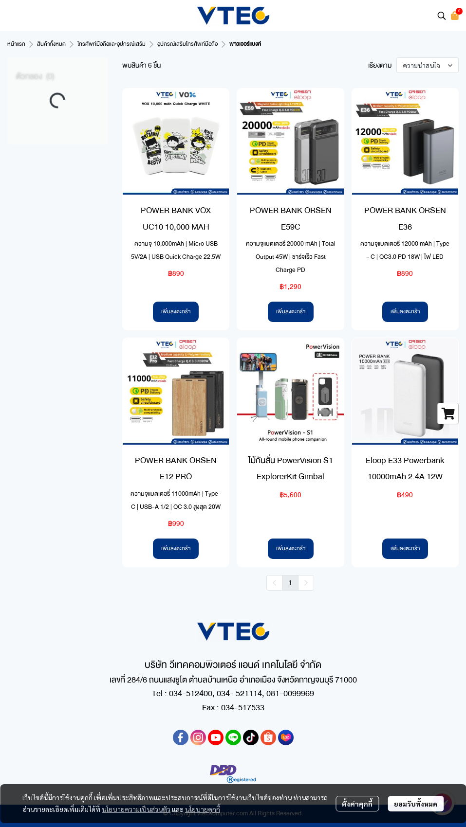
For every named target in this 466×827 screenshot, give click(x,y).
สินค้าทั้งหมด (51, 44)
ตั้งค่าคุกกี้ (357, 803)
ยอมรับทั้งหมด (415, 803)
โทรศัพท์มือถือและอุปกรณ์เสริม (111, 44)
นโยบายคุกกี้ (202, 809)
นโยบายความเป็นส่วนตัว (136, 809)
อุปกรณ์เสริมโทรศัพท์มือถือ (187, 44)
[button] (441, 15)
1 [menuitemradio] (290, 582)
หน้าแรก (16, 44)
